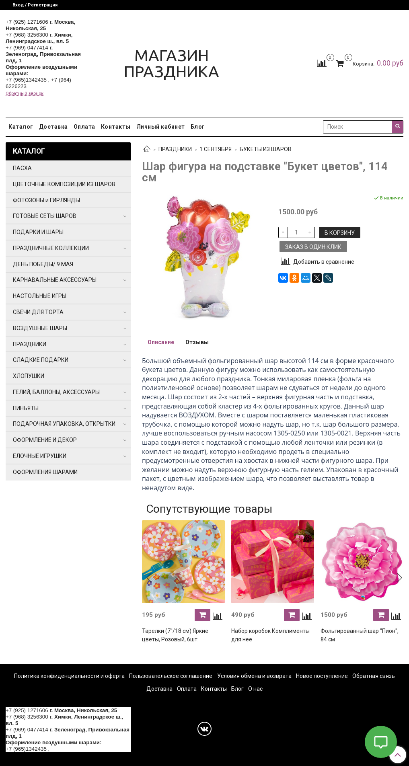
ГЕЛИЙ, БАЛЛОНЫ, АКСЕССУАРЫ (56, 392)
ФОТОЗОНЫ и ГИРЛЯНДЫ (46, 200)
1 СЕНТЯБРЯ (215, 149)
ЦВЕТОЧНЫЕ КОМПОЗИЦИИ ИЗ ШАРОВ (64, 184)
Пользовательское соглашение (170, 676)
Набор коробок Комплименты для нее (270, 635)
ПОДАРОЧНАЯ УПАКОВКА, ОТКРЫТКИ (64, 424)
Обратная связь (373, 676)
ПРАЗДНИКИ (175, 149)
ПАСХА (22, 168)
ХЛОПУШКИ (28, 376)
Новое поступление (322, 676)
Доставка (53, 126)
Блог (198, 126)
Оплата (84, 126)
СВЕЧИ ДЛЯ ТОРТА (38, 312)
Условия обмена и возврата (254, 676)
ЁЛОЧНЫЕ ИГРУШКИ (39, 456)
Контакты (116, 126)
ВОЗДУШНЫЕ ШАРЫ (40, 328)
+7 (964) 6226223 (72, 749)
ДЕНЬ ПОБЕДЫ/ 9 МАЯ (43, 264)
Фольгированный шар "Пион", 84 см (360, 635)
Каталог (20, 126)
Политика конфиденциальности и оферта (69, 676)
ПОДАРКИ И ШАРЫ (38, 232)
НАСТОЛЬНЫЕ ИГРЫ (39, 296)
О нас (255, 689)
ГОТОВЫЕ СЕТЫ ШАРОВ (44, 216)
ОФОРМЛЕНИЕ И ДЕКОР (45, 440)
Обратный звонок (24, 93)
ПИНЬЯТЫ (26, 408)
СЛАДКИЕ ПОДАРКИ (40, 360)
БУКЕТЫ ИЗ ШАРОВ (266, 149)
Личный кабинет (160, 126)
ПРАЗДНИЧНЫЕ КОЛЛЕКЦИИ (51, 248)
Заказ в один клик (313, 247)
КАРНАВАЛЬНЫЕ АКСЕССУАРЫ (55, 280)
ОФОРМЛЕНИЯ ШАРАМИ (45, 472)
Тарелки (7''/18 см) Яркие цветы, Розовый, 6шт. (175, 635)
